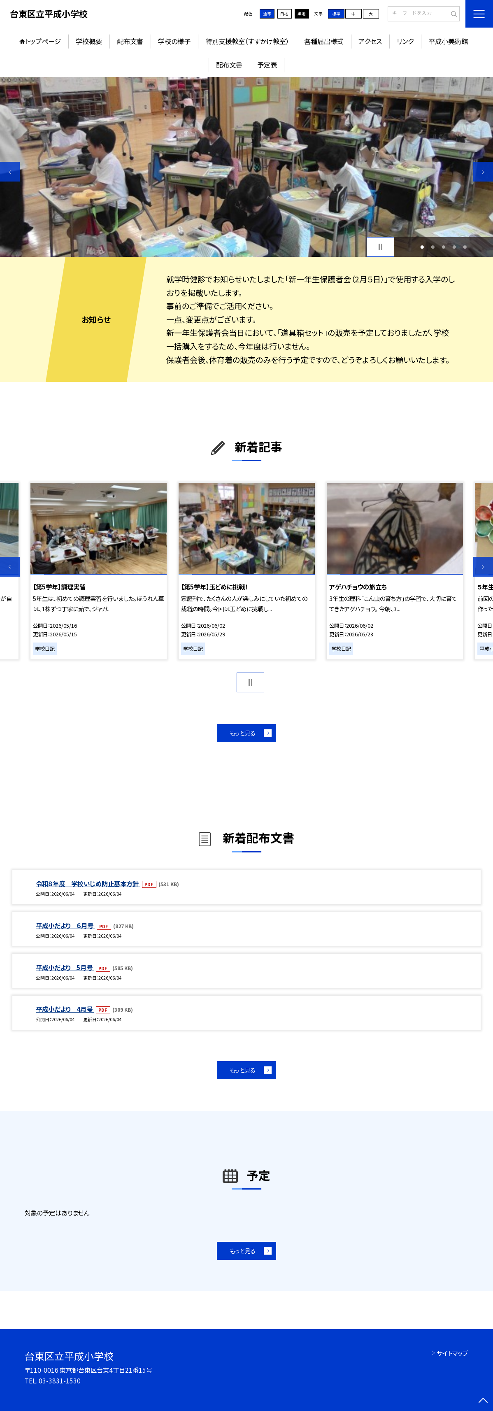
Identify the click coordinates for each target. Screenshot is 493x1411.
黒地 (302, 13)
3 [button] (444, 247)
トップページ (43, 41)
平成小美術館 (448, 41)
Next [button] (483, 172)
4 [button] (454, 247)
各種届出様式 (324, 41)
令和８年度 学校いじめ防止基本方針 (88, 883)
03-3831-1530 (60, 1380)
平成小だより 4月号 (65, 1008)
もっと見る (243, 733)
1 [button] (422, 247)
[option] (246, 167)
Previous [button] (10, 172)
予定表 (267, 65)
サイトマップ (452, 1352)
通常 (267, 13)
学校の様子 (174, 41)
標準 (336, 13)
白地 (284, 13)
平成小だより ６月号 (65, 925)
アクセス (370, 41)
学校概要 (89, 41)
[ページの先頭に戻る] (483, 1401)
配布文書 (130, 41)
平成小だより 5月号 (65, 967)
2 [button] (433, 247)
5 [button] (465, 247)
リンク (405, 41)
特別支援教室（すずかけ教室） (247, 41)
